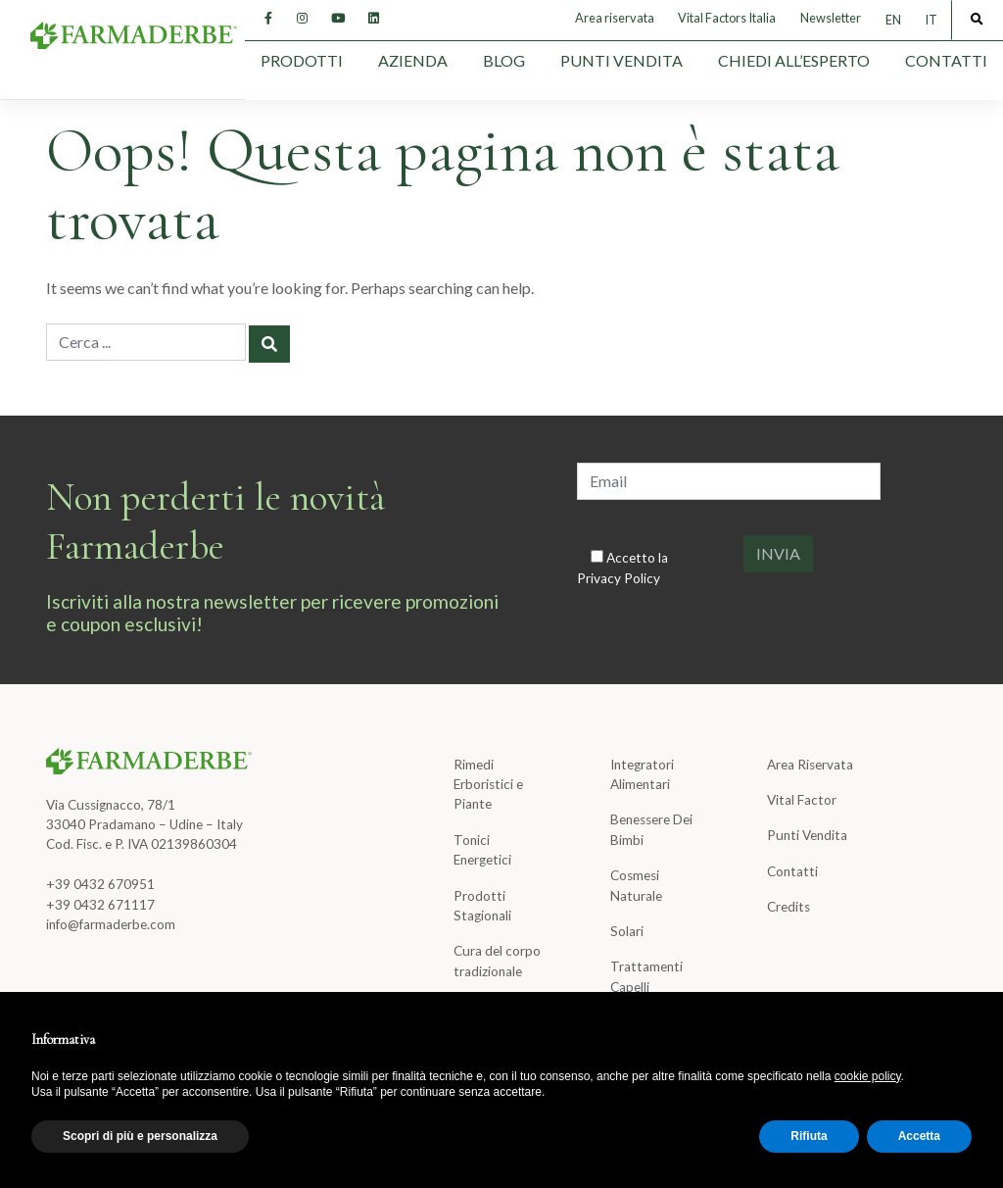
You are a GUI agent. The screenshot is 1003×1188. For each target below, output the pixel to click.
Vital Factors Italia (727, 17)
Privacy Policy (618, 578)
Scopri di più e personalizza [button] (140, 1136)
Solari (627, 931)
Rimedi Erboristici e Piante (488, 785)
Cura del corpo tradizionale (497, 960)
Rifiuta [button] (808, 1136)
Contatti (946, 60)
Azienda (413, 60)
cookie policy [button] (868, 1076)
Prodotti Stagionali (482, 905)
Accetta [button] (919, 1136)
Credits (788, 907)
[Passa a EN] (893, 20)
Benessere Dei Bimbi (651, 829)
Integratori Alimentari (642, 774)
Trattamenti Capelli (646, 976)
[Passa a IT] (931, 20)
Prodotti (302, 60)
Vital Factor (801, 800)
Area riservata (614, 17)
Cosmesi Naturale (636, 885)
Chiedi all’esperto (794, 60)
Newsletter (830, 17)
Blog (504, 60)
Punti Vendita (621, 60)
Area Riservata (810, 764)
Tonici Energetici (482, 849)
